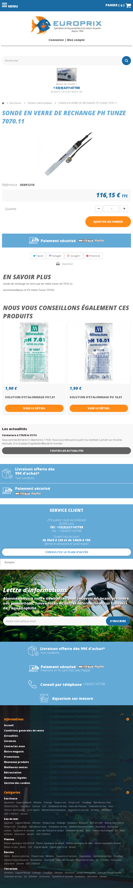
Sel (116, 830)
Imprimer (67, 264)
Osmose (36, 806)
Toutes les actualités (66, 450)
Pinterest (93, 256)
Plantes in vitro (11, 846)
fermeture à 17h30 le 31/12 (19, 435)
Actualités (11, 736)
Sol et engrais (33, 809)
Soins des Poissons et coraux (50, 830)
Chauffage (86, 802)
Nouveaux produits (16, 762)
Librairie (24, 813)
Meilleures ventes (16, 767)
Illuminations (36, 859)
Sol (97, 859)
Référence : (10, 184)
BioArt (23, 846)
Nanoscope (112, 826)
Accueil (9, 725)
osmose (7, 830)
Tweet (38, 256)
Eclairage (48, 802)
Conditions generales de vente (24, 730)
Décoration (106, 809)
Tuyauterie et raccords (78, 809)
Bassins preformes (20, 856)
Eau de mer (11, 819)
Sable (122, 830)
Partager (55, 256)
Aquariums (9, 802)
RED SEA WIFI (96, 822)
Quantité (10, 209)
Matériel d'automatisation (54, 809)
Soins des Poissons (78, 806)
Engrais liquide (41, 846)
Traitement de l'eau (97, 806)
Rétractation (12, 772)
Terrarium (10, 868)
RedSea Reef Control (114, 822)
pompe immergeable (86, 872)
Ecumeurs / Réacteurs (77, 822)
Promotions (11, 756)
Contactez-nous (14, 746)
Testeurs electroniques (14, 809)
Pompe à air (74, 802)
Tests (110, 806)
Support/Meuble (23, 802)
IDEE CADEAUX (11, 813)
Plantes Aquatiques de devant (50, 843)
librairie (72, 846)
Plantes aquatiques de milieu (79, 843)
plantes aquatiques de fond (107, 843)
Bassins (9, 852)
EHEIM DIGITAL (11, 806)
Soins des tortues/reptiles (109, 872)
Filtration (37, 802)
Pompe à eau (60, 802)
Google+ (73, 256)
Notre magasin (14, 751)
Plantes (9, 839)
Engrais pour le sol (58, 846)
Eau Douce (10, 798)
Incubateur (80, 876)
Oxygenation (85, 856)
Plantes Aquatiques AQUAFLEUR (19, 843)
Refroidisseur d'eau (102, 802)
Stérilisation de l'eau (57, 806)
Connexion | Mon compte (67, 40)
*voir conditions (25, 478)
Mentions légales (15, 777)
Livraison (10, 741)
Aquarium (8, 822)
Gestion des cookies (17, 783)
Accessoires (116, 859)
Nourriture (25, 806)
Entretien (95, 809)
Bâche (7, 856)
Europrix (9, 562)
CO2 (44, 806)
